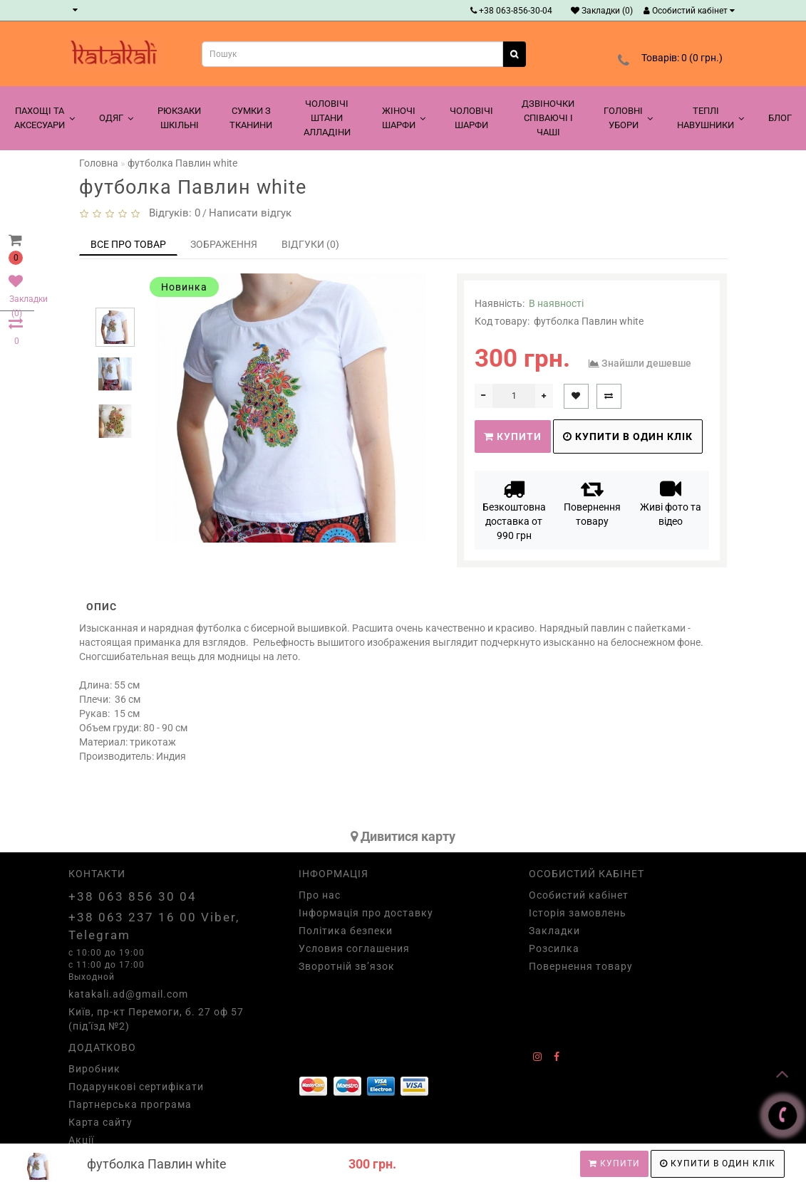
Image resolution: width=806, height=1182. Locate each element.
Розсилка (554, 948)
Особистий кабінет (689, 11)
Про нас (320, 895)
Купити (614, 1163)
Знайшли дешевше (646, 363)
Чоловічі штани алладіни (327, 117)
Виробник (94, 1068)
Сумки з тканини (250, 117)
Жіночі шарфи (403, 117)
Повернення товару (592, 502)
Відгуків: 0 (171, 212)
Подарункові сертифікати (136, 1086)
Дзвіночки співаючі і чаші (548, 117)
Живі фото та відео (670, 502)
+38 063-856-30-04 (511, 11)
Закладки (554, 930)
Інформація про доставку (366, 913)
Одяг (116, 118)
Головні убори (628, 117)
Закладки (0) (602, 11)
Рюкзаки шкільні (179, 117)
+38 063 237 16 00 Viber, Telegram (153, 925)
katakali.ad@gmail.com (128, 994)
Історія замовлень (577, 913)
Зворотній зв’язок (347, 966)
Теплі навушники (710, 117)
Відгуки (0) (310, 244)
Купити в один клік (717, 1163)
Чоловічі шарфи (471, 117)
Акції (81, 1140)
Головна (98, 163)
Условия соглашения (354, 948)
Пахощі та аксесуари (44, 117)
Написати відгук (250, 212)
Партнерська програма (130, 1104)
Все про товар (128, 244)
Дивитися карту (403, 836)
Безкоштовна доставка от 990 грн (514, 509)
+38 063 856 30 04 (132, 896)
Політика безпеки (346, 930)
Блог (780, 118)
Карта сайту (100, 1122)
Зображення (223, 244)
